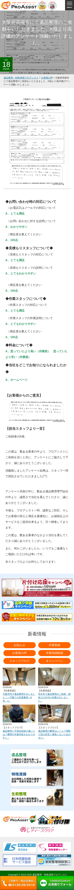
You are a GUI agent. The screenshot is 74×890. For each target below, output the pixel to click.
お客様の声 (19, 652)
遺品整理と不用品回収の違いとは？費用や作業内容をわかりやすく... (19, 734)
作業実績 (54, 645)
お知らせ (19, 645)
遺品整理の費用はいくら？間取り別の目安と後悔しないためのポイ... (54, 734)
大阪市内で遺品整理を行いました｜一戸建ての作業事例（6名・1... (19, 697)
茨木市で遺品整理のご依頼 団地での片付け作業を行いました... (54, 697)
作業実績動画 (54, 652)
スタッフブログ (19, 660)
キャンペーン (54, 660)
